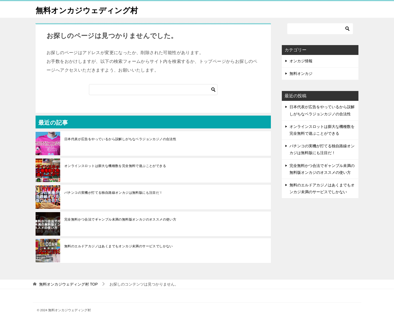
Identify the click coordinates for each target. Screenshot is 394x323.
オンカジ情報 (300, 61)
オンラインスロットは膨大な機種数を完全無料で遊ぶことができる (115, 166)
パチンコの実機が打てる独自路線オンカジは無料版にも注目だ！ (113, 193)
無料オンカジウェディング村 (90, 9)
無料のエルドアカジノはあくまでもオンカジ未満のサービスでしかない (118, 246)
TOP (68, 284)
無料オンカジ (300, 73)
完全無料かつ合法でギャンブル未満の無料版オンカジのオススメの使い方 (120, 219)
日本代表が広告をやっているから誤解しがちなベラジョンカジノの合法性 (120, 139)
